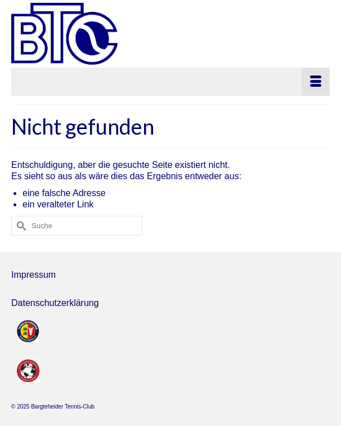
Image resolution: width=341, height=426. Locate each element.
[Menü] (170, 82)
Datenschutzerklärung (55, 303)
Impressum (33, 274)
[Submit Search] (19, 226)
